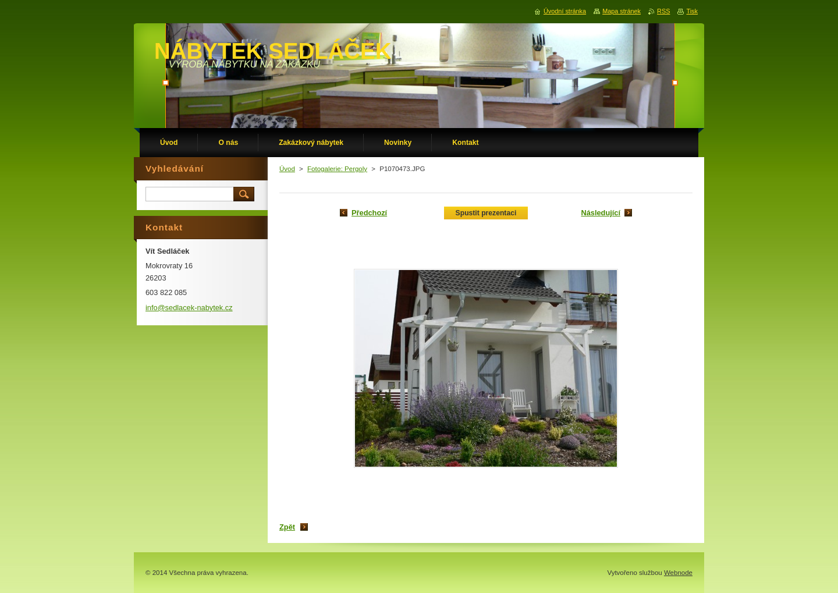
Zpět (287, 527)
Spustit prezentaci (486, 213)
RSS (663, 11)
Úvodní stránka (565, 11)
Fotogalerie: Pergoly (337, 168)
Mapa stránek (621, 11)
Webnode (678, 572)
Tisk (692, 11)
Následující (600, 212)
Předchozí (369, 212)
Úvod (287, 168)
